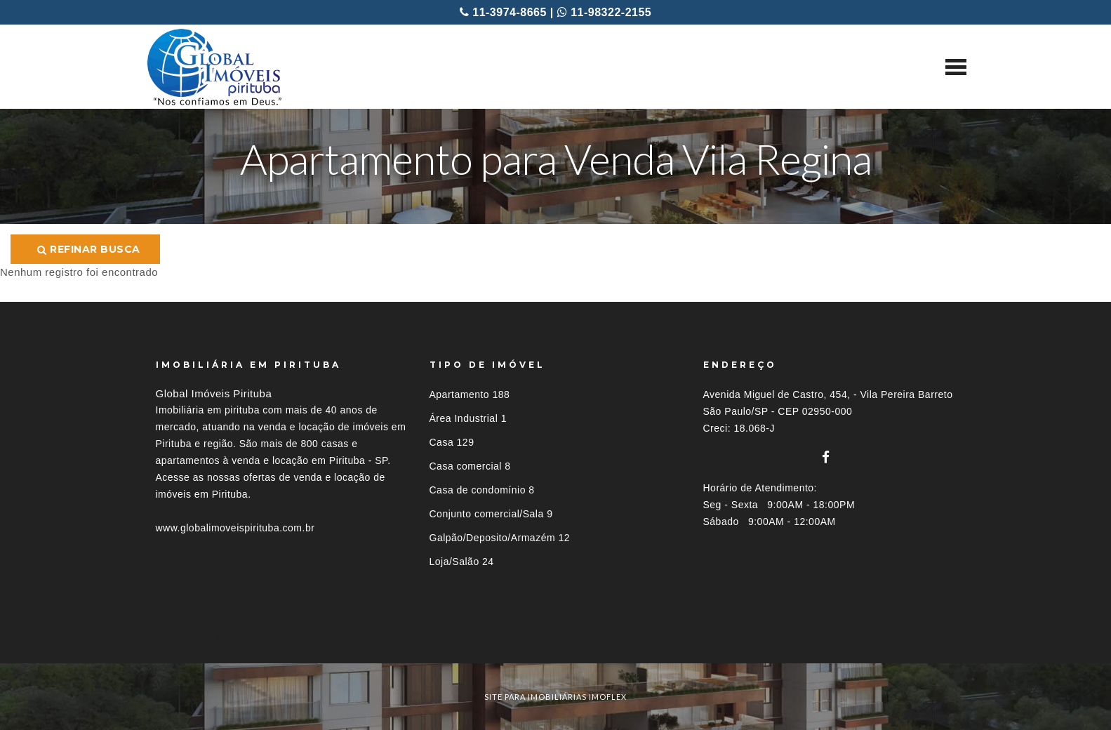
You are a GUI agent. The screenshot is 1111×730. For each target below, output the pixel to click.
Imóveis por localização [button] (213, 637)
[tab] (556, 637)
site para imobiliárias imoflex (555, 696)
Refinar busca (88, 249)
